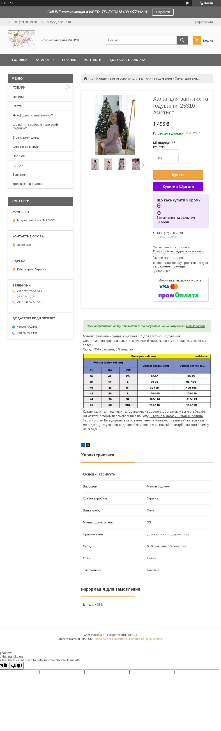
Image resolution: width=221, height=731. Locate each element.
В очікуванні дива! (26, 137)
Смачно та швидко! (27, 147)
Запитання (20, 174)
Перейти (163, 12)
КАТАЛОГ (42, 60)
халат (117, 336)
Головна (19, 60)
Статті (17, 106)
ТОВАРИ (19, 87)
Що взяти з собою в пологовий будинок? (35, 126)
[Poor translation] (16, 665)
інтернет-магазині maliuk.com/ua (176, 416)
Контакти (92, 60)
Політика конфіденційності (146, 639)
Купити (178, 175)
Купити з (178, 187)
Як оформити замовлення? (33, 115)
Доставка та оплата (127, 60)
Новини (18, 97)
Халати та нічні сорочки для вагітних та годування (134, 78)
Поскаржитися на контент (111, 639)
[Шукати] (182, 40)
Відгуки (18, 165)
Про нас (69, 60)
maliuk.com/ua (195, 326)
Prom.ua (132, 634)
